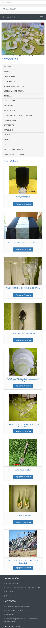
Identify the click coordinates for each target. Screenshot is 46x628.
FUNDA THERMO (23, 197)
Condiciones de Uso (11, 584)
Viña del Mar (9, 615)
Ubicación (8, 596)
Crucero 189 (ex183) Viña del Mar (16, 607)
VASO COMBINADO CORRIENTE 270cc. (23, 288)
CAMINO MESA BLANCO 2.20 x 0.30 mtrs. (23, 243)
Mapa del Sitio (9, 592)
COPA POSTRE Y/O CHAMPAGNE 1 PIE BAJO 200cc (23, 425)
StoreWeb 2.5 (8, 17)
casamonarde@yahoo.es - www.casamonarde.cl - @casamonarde (21, 620)
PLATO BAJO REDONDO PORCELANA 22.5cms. (23, 380)
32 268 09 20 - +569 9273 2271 (15, 611)
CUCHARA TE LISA (23, 470)
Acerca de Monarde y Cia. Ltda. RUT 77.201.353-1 (22, 588)
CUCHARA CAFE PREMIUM (23, 333)
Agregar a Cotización (23, 204)
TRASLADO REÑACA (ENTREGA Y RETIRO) (23, 562)
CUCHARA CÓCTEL (23, 515)
